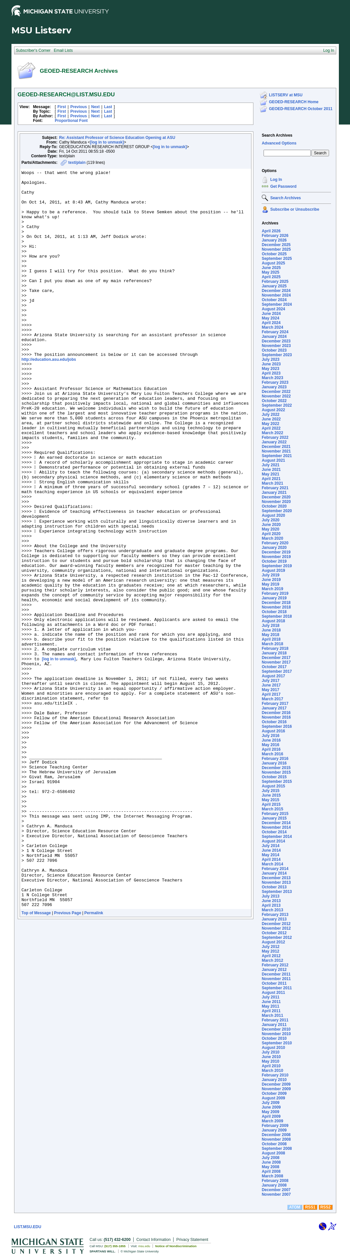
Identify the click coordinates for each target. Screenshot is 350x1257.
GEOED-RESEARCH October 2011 (300, 108)
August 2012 (273, 942)
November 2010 (276, 1034)
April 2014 (271, 859)
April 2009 (271, 1116)
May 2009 (270, 1112)
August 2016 (273, 731)
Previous (78, 107)
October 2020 (274, 506)
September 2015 (277, 781)
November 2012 (276, 928)
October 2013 (274, 887)
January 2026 (274, 240)
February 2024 (275, 332)
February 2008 (275, 1180)
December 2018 (276, 602)
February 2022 (275, 437)
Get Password (283, 186)
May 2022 (270, 423)
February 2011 (275, 1020)
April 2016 (271, 749)
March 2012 (272, 960)
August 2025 (273, 263)
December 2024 (276, 290)
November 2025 (276, 249)
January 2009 (274, 1130)
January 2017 (274, 708)
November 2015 (276, 772)
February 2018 (275, 648)
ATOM (294, 1207)
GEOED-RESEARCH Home (293, 102)
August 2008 (273, 1153)
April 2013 (271, 905)
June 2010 (271, 1056)
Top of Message (36, 1059)
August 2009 (273, 1098)
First (62, 107)
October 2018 (274, 611)
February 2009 (275, 1125)
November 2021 (276, 451)
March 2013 (272, 910)
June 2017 (271, 685)
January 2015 (274, 818)
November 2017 (276, 662)
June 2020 (271, 524)
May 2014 (270, 855)
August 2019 (273, 570)
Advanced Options (279, 143)
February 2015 (275, 813)
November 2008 (276, 1139)
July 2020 (270, 520)
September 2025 (277, 258)
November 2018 (276, 607)
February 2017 (275, 703)
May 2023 (270, 368)
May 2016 (270, 745)
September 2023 (277, 355)
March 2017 (272, 699)
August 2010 (273, 1047)
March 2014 (272, 864)
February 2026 (275, 235)
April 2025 (271, 277)
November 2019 (276, 556)
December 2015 (276, 767)
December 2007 (276, 1190)
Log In (276, 179)
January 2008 (274, 1185)
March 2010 (272, 1070)
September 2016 (277, 726)
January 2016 (274, 763)
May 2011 (270, 1006)
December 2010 (276, 1029)
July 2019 (270, 575)
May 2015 (270, 800)
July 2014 (270, 845)
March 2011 (272, 1015)
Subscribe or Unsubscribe (294, 209)
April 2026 (271, 231)
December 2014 (276, 823)
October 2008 (274, 1144)
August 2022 (273, 410)
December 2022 (276, 391)
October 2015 (274, 777)
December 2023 (276, 341)
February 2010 (275, 1075)
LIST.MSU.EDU (27, 1227)
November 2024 (276, 295)
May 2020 (270, 529)
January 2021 (274, 492)
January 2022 (274, 442)
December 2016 (276, 712)
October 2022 (274, 400)
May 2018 (270, 634)
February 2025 (275, 281)
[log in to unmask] (107, 142)
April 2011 (271, 1011)
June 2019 (271, 579)
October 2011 (274, 983)
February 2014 (275, 868)
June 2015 (271, 795)
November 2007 (276, 1194)
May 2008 (270, 1167)
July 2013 (270, 896)
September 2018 (277, 616)
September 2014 (277, 836)
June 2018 (271, 630)
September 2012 (277, 937)
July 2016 (270, 735)
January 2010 (274, 1079)
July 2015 (270, 790)
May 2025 (270, 272)
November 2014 (276, 827)
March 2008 (272, 1176)
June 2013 (271, 901)
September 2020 (277, 511)
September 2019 (277, 566)
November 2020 (276, 501)
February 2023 (275, 382)
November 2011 (276, 979)
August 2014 (273, 841)
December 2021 (276, 446)
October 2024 (274, 300)
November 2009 (276, 1089)
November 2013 (276, 882)
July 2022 (270, 414)
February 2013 (275, 914)
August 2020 (273, 515)
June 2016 (271, 740)
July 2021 (270, 465)
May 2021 (270, 474)
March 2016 (272, 754)
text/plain (77, 162)
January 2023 (274, 387)
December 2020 (276, 497)
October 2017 (274, 667)
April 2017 (271, 694)
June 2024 (271, 313)
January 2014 (274, 873)
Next (95, 107)
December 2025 (276, 244)
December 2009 (276, 1084)
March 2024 (272, 327)
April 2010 (271, 1066)
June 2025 (271, 267)
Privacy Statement (192, 1239)
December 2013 (276, 878)
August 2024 (273, 309)
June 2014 (271, 850)
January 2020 (274, 547)
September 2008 (277, 1148)
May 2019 (270, 584)
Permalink (93, 1059)
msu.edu (144, 1246)
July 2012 (270, 946)
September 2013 (277, 891)
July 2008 (270, 1157)
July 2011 (270, 997)
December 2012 (276, 923)
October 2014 (274, 832)
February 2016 (275, 758)
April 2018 (271, 639)
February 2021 (275, 488)
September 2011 (277, 988)
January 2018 (274, 653)
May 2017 (270, 689)
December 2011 (276, 974)
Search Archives (277, 135)
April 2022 (271, 428)
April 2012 (271, 956)
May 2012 (270, 951)
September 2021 (277, 456)
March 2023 (272, 378)
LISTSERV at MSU (285, 95)
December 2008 (276, 1134)
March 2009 (272, 1121)
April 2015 (271, 804)
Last (108, 107)
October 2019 (274, 561)
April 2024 (271, 322)
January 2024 (274, 336)
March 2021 (272, 483)
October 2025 (274, 254)
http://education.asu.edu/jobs (49, 397)
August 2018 (273, 621)
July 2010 (270, 1052)
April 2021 (271, 478)
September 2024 (277, 304)
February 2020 (275, 543)
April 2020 (271, 534)
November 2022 (276, 396)
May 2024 (270, 318)
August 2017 (273, 676)
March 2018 (272, 644)
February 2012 (275, 965)
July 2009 (270, 1102)
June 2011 (271, 1001)
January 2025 (274, 286)
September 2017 (277, 671)
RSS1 (310, 1207)
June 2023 (271, 364)
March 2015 (272, 809)
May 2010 (270, 1061)
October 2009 (274, 1093)
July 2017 (270, 680)
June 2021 (271, 469)
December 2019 (276, 552)
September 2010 (277, 1043)
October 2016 (274, 722)
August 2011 (273, 992)
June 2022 (271, 419)
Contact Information (153, 1239)
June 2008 (271, 1162)
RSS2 (325, 1207)
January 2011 (274, 1024)
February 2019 (275, 593)
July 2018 (270, 625)
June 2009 (271, 1107)
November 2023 (276, 345)
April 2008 (271, 1171)
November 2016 (276, 717)
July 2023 (270, 359)
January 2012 (274, 969)
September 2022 (277, 405)
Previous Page (67, 1059)
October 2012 (274, 933)
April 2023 (271, 373)
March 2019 (272, 589)
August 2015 (273, 786)
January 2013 (274, 919)
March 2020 (272, 538)
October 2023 (274, 350)
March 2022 (272, 433)
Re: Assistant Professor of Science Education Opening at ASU (117, 137)
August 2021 (273, 460)
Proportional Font (71, 120)
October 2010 (274, 1038)
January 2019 (274, 598)
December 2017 (276, 657)
